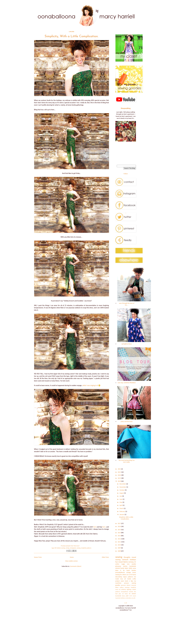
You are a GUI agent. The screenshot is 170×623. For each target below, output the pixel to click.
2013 (119, 536)
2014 (119, 533)
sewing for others (120, 575)
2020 (119, 475)
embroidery (128, 598)
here (94, 527)
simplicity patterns (86, 548)
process (126, 583)
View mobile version (71, 561)
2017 (119, 523)
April (121, 505)
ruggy (123, 564)
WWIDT (134, 593)
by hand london (129, 570)
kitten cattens (119, 587)
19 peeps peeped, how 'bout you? (70, 546)
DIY (55, 548)
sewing (78, 548)
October (122, 490)
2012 (119, 539)
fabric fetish (128, 568)
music (134, 572)
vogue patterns (128, 577)
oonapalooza (124, 591)
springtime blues (127, 344)
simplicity (133, 587)
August (121, 493)
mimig (67, 548)
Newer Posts (38, 557)
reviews (131, 591)
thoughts (127, 557)
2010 (119, 545)
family (122, 568)
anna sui (117, 589)
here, (104, 527)
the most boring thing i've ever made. (127, 461)
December (122, 484)
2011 (119, 542)
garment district (126, 585)
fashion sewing (61, 548)
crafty (134, 579)
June (121, 499)
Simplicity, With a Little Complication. (71, 36)
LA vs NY (129, 575)
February (122, 511)
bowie (134, 596)
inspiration (118, 598)
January (122, 514)
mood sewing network (125, 558)
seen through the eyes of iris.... (126, 304)
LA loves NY (126, 593)
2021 (119, 472)
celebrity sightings (126, 589)
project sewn (119, 581)
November (122, 487)
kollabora (123, 598)
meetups (127, 587)
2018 (119, 481)
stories (125, 566)
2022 (119, 469)
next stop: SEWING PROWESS (127, 383)
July (120, 496)
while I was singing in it (90, 385)
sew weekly (131, 564)
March (121, 508)
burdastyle (132, 566)
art (125, 579)
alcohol (117, 568)
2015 (119, 530)
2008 (119, 551)
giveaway (118, 566)
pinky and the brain (127, 421)
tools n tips (129, 581)
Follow (126, 174)
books (129, 579)
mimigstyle (73, 548)
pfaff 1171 (129, 596)
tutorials (133, 585)
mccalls (133, 598)
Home (72, 557)
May (121, 502)
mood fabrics (123, 562)
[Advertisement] (125, 152)
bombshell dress (120, 596)
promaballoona (120, 572)
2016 (119, 526)
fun (116, 562)
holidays (133, 559)
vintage (128, 572)
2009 (119, 548)
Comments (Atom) (75, 566)
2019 (119, 478)
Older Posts (105, 557)
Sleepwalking (125, 108)
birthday (131, 562)
